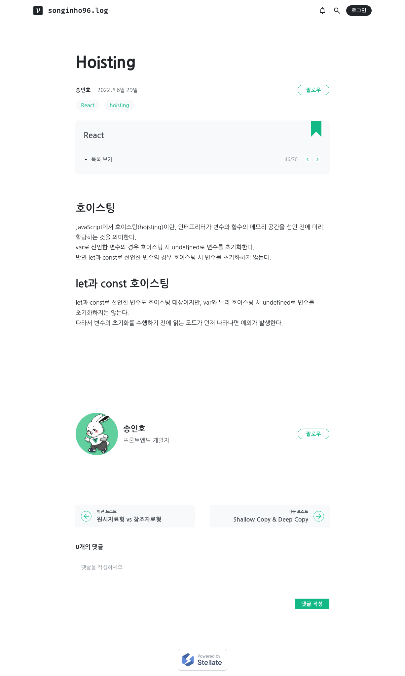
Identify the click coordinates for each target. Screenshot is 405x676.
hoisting (119, 105)
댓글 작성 (312, 604)
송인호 (83, 90)
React (87, 105)
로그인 (358, 10)
